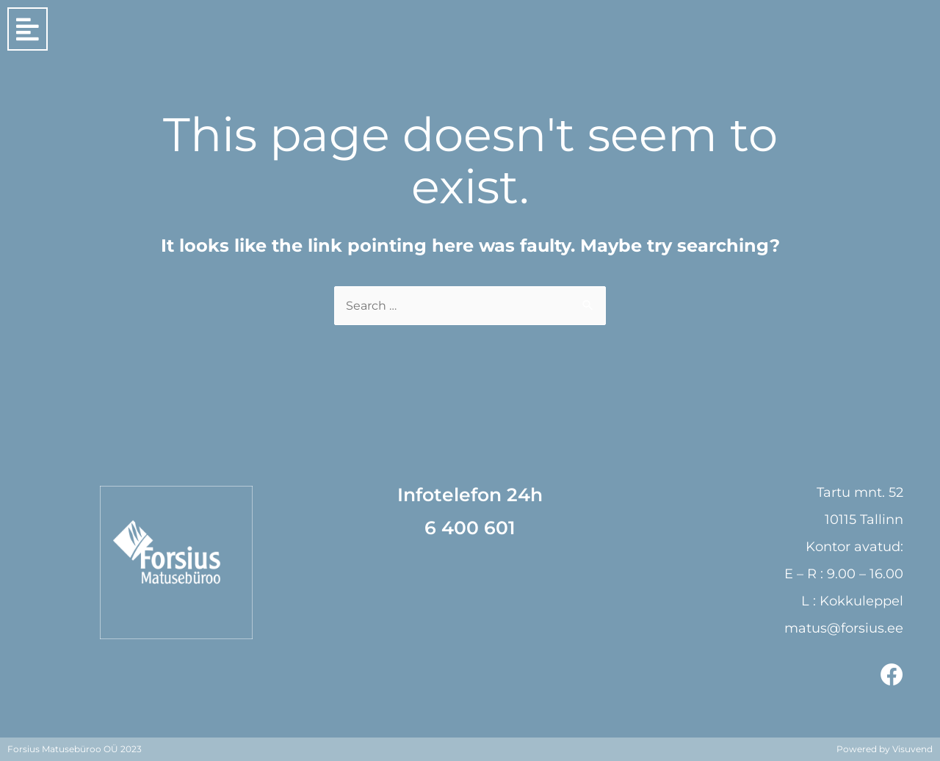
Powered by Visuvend (884, 748)
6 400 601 (470, 528)
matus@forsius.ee (843, 628)
